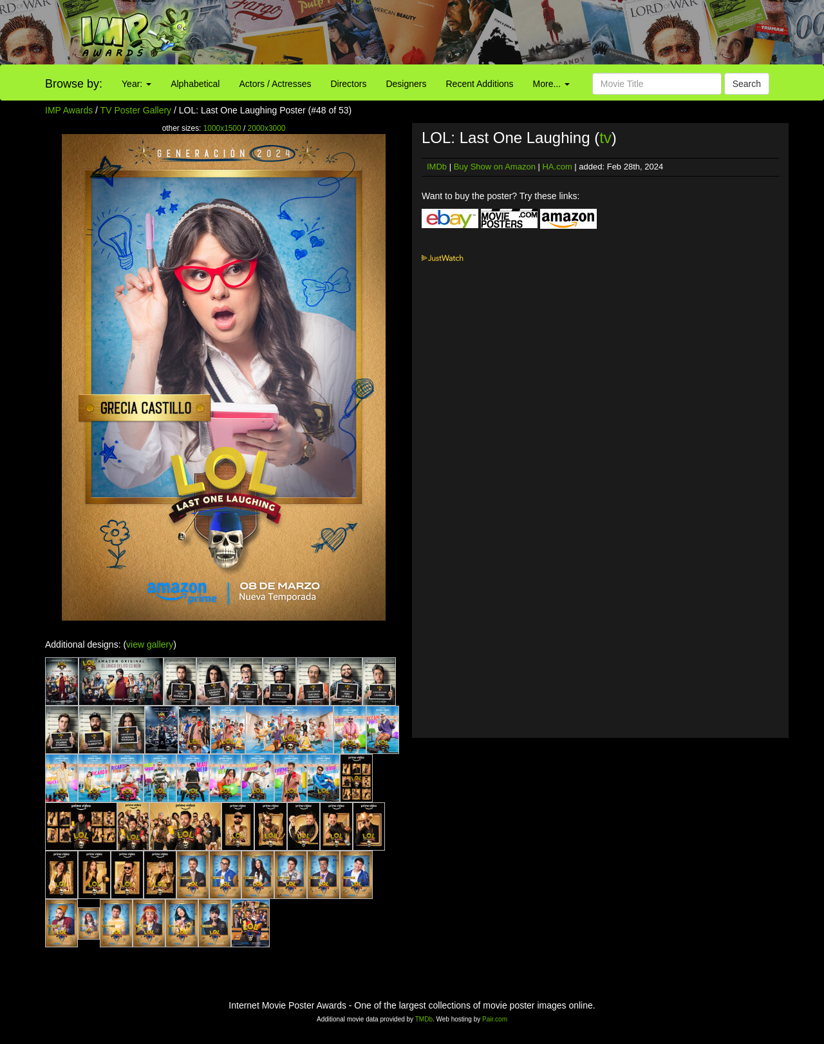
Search (747, 84)
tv (605, 137)
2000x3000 (267, 128)
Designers (406, 84)
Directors (348, 84)
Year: (136, 84)
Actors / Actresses (275, 84)
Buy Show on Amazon (495, 166)
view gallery (149, 644)
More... (551, 84)
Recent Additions (480, 84)
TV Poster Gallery (135, 110)
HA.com (557, 166)
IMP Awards (69, 110)
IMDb (437, 166)
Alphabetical (195, 84)
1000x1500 (222, 128)
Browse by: (73, 83)
